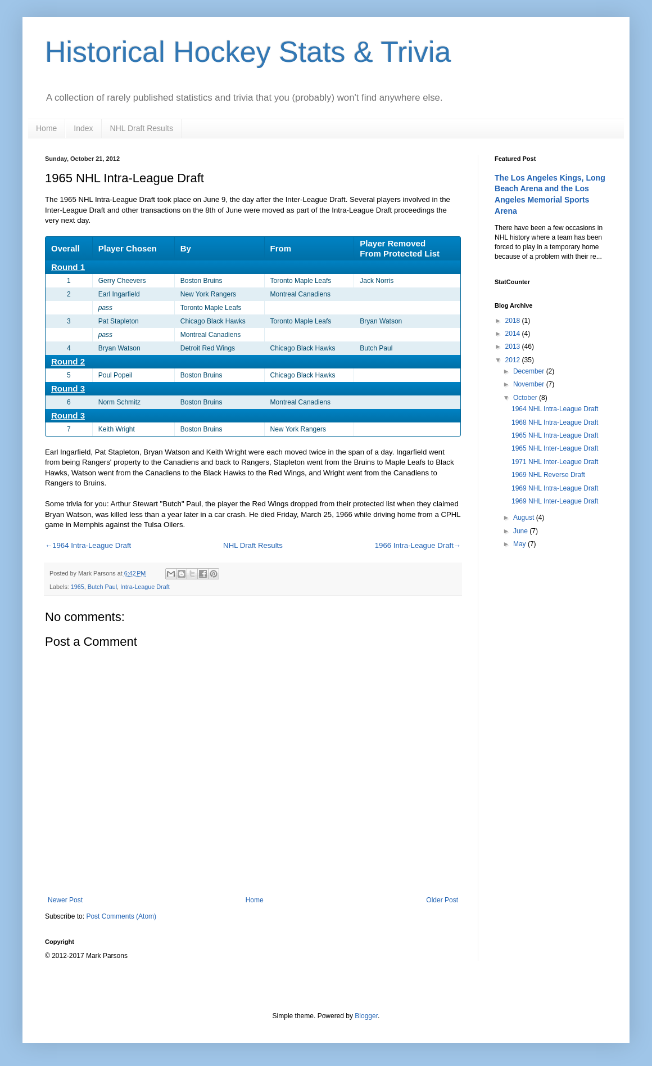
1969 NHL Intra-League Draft (554, 488)
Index (83, 128)
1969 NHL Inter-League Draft (554, 501)
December (529, 371)
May (520, 544)
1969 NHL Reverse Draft (548, 475)
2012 (513, 360)
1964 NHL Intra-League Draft (554, 409)
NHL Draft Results (141, 128)
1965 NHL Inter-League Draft (554, 448)
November (529, 384)
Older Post (442, 900)
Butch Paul (102, 586)
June (521, 531)
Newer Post (65, 900)
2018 (513, 321)
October (526, 398)
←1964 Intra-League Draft (88, 545)
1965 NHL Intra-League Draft (554, 435)
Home (46, 128)
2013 (513, 346)
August (524, 517)
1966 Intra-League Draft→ (418, 545)
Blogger (366, 1016)
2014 (513, 334)
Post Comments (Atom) (121, 916)
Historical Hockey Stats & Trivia (248, 51)
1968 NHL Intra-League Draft (554, 422)
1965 (77, 586)
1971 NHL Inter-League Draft (554, 462)
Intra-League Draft (145, 586)
